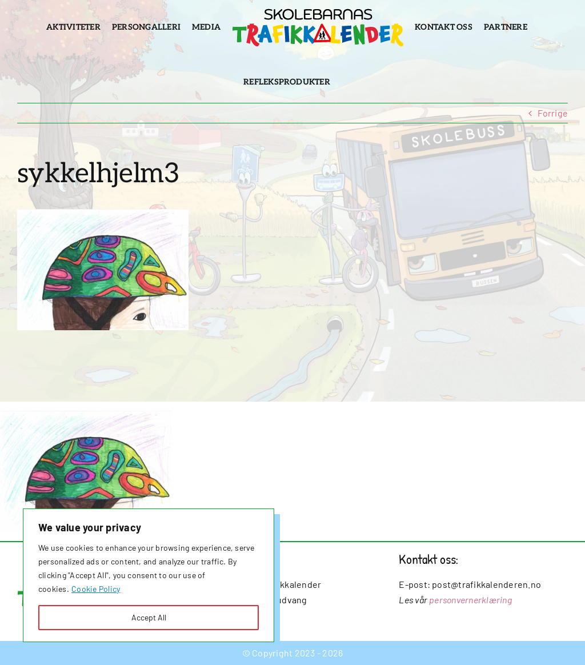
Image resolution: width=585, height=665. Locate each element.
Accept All (148, 617)
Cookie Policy (95, 589)
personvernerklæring (470, 599)
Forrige (553, 112)
